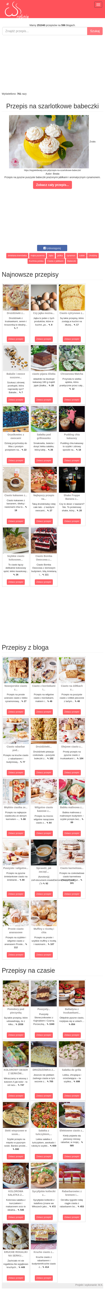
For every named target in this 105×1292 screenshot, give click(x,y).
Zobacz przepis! (15, 339)
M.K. (100, 1284)
